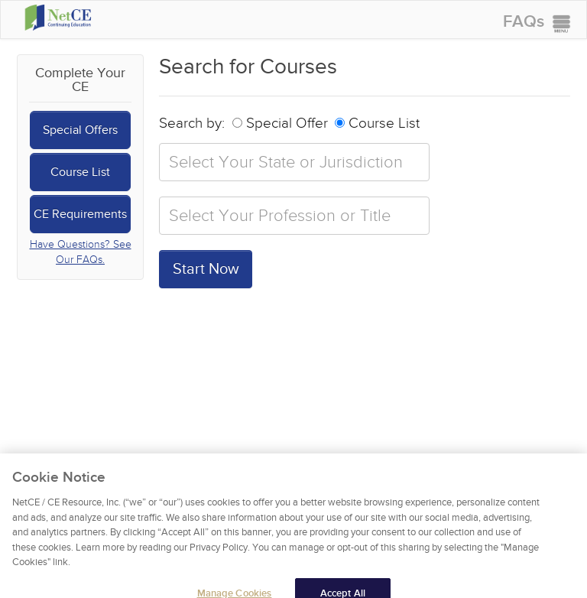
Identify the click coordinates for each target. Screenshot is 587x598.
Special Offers (80, 130)
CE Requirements (80, 214)
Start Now (206, 269)
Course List (80, 172)
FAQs (523, 21)
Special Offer (280, 124)
